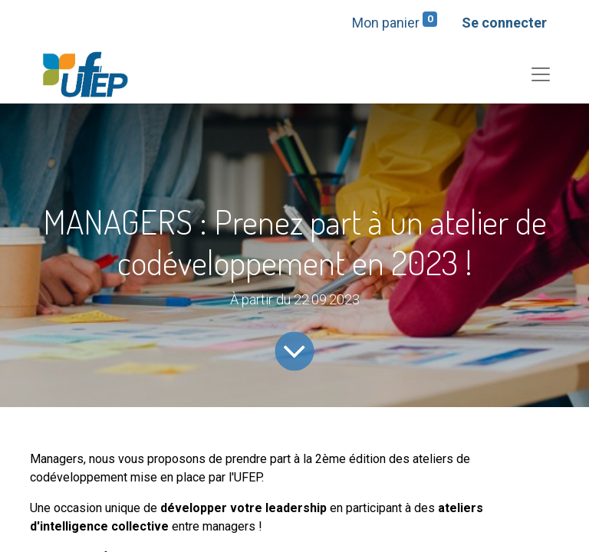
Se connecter (504, 23)
